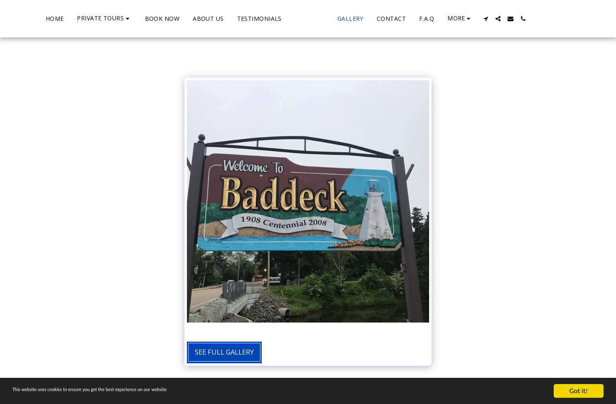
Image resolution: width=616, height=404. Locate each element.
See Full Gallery (224, 352)
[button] (72, 18)
